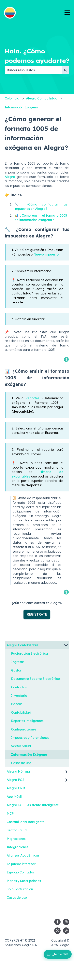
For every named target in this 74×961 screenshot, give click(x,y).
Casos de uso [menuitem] (21, 763)
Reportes (32, 398)
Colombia (12, 98)
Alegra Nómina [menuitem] (18, 771)
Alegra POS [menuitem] (15, 780)
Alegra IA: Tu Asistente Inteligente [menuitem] (33, 805)
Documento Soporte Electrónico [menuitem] (35, 679)
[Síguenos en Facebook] (57, 922)
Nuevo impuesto (46, 254)
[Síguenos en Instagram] (66, 922)
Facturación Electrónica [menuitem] (29, 653)
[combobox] (33, 70)
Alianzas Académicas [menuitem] (23, 855)
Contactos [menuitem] (19, 687)
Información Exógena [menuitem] (29, 754)
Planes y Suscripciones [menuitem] (24, 881)
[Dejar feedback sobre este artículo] (58, 954)
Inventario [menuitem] (19, 696)
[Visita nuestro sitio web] (66, 930)
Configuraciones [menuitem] (23, 729)
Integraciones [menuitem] (17, 847)
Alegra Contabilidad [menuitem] (22, 645)
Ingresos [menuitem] (17, 662)
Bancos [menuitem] (16, 704)
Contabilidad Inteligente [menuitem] (26, 822)
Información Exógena (21, 107)
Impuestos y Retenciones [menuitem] (30, 738)
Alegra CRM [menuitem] (16, 788)
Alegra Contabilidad (41, 98)
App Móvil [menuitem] (14, 797)
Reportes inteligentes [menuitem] (27, 721)
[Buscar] (65, 70)
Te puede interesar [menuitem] (21, 864)
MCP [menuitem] (10, 813)
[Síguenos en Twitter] (57, 930)
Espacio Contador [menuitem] (20, 872)
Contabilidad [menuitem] (21, 712)
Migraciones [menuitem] (16, 839)
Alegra (10, 177)
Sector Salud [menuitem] (21, 746)
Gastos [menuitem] (16, 670)
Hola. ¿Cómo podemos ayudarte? (37, 56)
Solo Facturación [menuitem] (20, 889)
